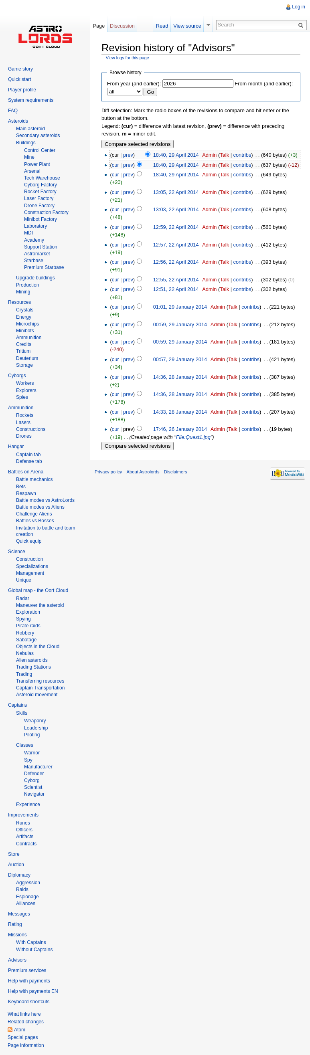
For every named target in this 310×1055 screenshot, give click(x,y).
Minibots (25, 330)
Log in (298, 7)
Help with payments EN (33, 991)
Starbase (33, 260)
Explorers (26, 390)
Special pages (23, 1037)
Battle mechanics (34, 479)
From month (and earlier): (264, 84)
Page (99, 26)
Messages (19, 914)
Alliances (25, 903)
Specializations (32, 566)
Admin (209, 155)
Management (30, 573)
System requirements (30, 100)
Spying (23, 619)
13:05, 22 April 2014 (176, 192)
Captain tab (28, 454)
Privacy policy (108, 471)
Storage (24, 365)
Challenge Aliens (34, 514)
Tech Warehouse (42, 178)
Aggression (28, 882)
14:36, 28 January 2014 (180, 377)
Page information (26, 1045)
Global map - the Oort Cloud (38, 590)
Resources (19, 302)
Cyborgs (17, 375)
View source (187, 26)
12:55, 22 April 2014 (176, 280)
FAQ (13, 110)
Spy (28, 760)
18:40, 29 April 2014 (176, 155)
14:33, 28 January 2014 (180, 412)
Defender (34, 773)
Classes (24, 745)
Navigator (34, 794)
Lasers (23, 422)
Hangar (16, 446)
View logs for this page (127, 57)
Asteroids (18, 121)
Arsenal (32, 171)
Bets (21, 486)
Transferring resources (40, 681)
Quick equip (28, 541)
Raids (22, 889)
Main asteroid (30, 128)
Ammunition (28, 337)
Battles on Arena (25, 472)
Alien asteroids (32, 660)
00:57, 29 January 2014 (180, 359)
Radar (22, 598)
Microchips (27, 324)
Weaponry (35, 721)
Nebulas (25, 653)
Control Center (39, 150)
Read (162, 26)
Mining (23, 292)
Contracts (26, 844)
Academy (34, 240)
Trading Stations (33, 667)
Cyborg (32, 780)
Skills (21, 713)
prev (128, 155)
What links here (24, 1014)
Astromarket (37, 254)
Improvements (23, 815)
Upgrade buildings (35, 278)
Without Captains (34, 949)
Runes (23, 823)
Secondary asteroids (38, 135)
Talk (224, 155)
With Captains (31, 942)
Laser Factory (38, 198)
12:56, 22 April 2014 (176, 262)
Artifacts (24, 836)
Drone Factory (39, 205)
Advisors (17, 960)
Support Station (40, 247)
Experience (28, 804)
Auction (16, 864)
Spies (22, 397)
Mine (29, 157)
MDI (28, 233)
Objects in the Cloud (37, 646)
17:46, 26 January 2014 (180, 429)
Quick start (19, 79)
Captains (17, 705)
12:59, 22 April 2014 (176, 227)
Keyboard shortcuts (28, 1001)
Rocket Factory (40, 191)
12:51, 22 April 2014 (176, 289)
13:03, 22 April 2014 (176, 209)
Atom (19, 1030)
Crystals (24, 310)
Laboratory (35, 226)
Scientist (33, 787)
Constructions (30, 429)
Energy (23, 317)
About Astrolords (143, 471)
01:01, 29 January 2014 (180, 307)
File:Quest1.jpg (193, 437)
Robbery (25, 633)
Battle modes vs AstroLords (45, 500)
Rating (15, 924)
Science (16, 551)
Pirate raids (28, 626)
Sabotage (26, 640)
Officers (24, 830)
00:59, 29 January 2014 (180, 324)
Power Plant (37, 164)
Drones (24, 436)
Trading (24, 674)
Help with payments (29, 981)
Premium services (27, 970)
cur (115, 165)
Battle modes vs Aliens (40, 507)
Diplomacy (19, 875)
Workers (25, 383)
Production (27, 285)
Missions (17, 935)
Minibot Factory (40, 219)
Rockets (24, 415)
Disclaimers (175, 471)
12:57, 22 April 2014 (176, 245)
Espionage (27, 896)
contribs (242, 155)
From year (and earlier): (134, 84)
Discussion (122, 26)
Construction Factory (46, 212)
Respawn (26, 493)
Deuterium (27, 358)
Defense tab (29, 461)
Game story (20, 69)
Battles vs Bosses (35, 520)
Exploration (28, 612)
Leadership (36, 728)
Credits (23, 344)
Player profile (22, 90)
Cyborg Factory (40, 185)
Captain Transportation (40, 688)
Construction (29, 559)
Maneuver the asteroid (40, 605)
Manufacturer (38, 767)
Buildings (26, 143)
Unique (23, 580)
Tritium (23, 351)
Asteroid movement (36, 694)
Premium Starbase (44, 267)
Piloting (32, 735)
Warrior (32, 753)
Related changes (26, 1022)
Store (14, 854)
